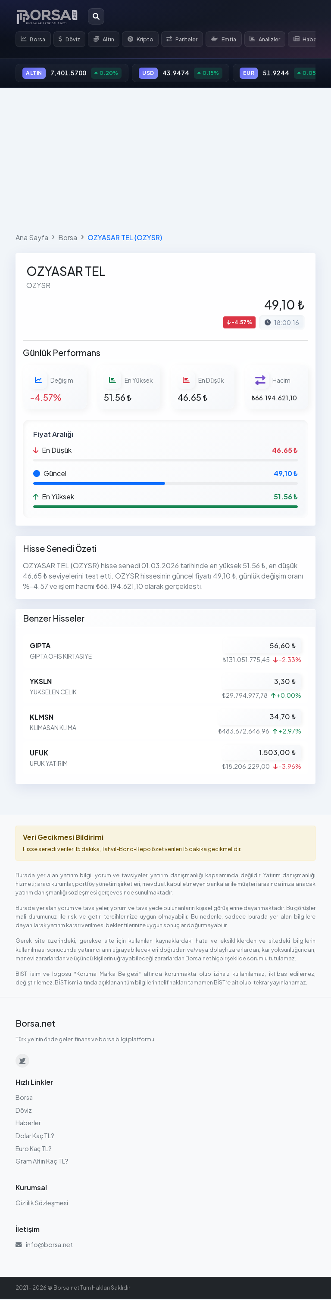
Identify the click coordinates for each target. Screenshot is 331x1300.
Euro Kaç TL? (34, 1150)
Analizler (273, 39)
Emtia (230, 39)
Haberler (28, 1124)
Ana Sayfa (32, 238)
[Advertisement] (165, 159)
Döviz (71, 39)
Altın (107, 39)
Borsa (34, 39)
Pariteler (187, 39)
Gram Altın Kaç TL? (42, 1162)
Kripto (144, 39)
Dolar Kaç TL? (35, 1137)
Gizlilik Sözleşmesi (42, 1204)
